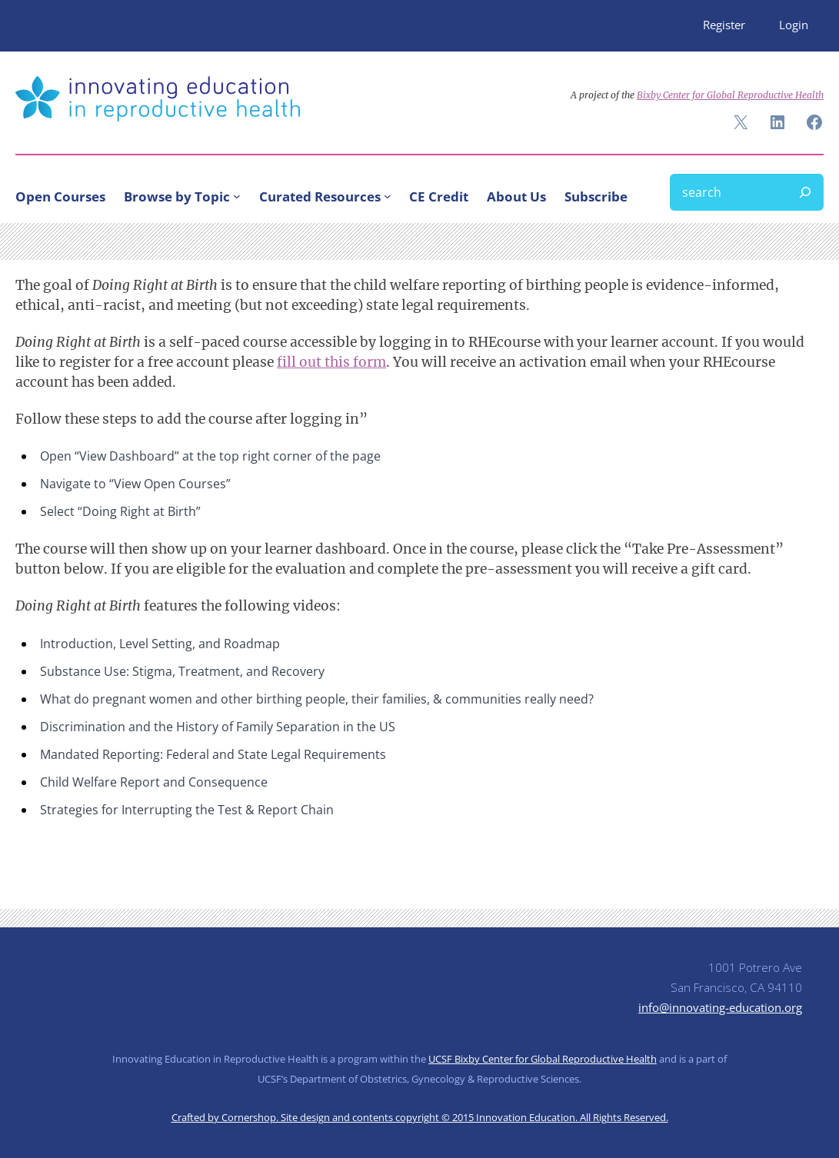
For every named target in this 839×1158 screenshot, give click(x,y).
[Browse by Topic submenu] (237, 196)
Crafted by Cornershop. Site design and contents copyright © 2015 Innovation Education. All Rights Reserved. (419, 1117)
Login (793, 25)
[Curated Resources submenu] (387, 196)
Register (724, 25)
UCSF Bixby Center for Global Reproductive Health (542, 1059)
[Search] (805, 192)
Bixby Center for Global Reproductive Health (730, 95)
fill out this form (331, 362)
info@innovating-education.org (720, 1008)
